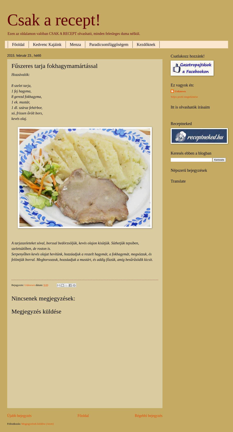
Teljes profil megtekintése (184, 96)
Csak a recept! (54, 20)
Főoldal (18, 44)
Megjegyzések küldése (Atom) (37, 423)
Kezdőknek (146, 44)
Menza (75, 44)
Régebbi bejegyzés (148, 416)
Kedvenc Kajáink (47, 44)
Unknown (180, 91)
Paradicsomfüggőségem (108, 44)
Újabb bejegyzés (19, 416)
